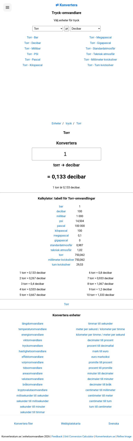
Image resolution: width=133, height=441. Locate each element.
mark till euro (100, 351)
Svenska (114, 423)
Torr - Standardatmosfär (100, 48)
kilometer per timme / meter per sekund (100, 334)
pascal (61, 226)
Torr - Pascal (32, 59)
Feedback (57, 436)
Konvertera (66, 143)
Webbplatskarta (70, 423)
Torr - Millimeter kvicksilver (100, 59)
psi (61, 221)
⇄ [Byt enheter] (66, 28)
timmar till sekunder (100, 323)
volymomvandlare (32, 362)
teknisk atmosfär (61, 250)
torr (61, 255)
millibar (61, 216)
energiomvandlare (32, 334)
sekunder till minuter (32, 406)
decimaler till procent (100, 340)
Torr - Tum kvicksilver (100, 65)
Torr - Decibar (32, 43)
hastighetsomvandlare (32, 351)
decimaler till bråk (100, 384)
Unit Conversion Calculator (79, 436)
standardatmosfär (61, 245)
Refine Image (124, 436)
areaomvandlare (33, 373)
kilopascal (61, 230)
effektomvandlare (32, 356)
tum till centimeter (100, 406)
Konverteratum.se (105, 436)
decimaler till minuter (100, 379)
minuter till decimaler (100, 373)
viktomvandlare (32, 340)
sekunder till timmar (32, 412)
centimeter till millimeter (101, 390)
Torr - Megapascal (100, 37)
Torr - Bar (32, 37)
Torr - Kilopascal (33, 65)
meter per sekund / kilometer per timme (100, 329)
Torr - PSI (32, 54)
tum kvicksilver (61, 264)
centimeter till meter (100, 395)
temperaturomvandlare (33, 329)
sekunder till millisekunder (32, 401)
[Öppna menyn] (7, 7)
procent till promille (100, 368)
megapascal (61, 235)
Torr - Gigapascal (100, 43)
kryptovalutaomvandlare (32, 390)
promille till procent (100, 362)
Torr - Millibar (32, 48)
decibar (61, 211)
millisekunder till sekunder (32, 395)
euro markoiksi (100, 356)
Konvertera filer (23, 423)
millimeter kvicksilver (61, 259)
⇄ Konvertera (66, 5)
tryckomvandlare (32, 345)
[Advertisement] (66, 93)
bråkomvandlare (33, 384)
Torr (66, 304)
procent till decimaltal (100, 345)
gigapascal (61, 240)
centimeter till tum (100, 401)
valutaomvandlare (33, 379)
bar (61, 206)
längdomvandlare (32, 323)
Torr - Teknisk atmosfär (100, 54)
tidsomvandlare (32, 368)
